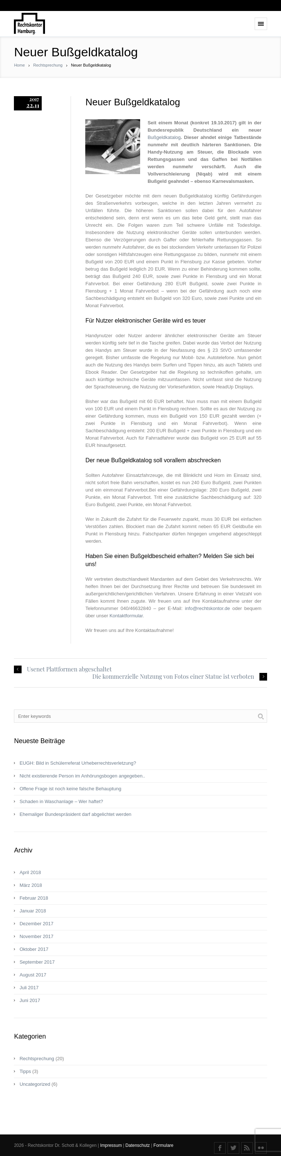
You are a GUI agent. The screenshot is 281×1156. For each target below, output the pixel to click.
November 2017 (36, 936)
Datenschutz (138, 1145)
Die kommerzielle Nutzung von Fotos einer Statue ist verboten (173, 676)
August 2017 (32, 975)
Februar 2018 (33, 898)
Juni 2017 (29, 1000)
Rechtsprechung (48, 65)
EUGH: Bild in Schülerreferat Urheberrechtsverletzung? (77, 763)
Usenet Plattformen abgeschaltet (69, 669)
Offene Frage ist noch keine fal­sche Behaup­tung (70, 788)
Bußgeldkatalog (163, 137)
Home (19, 65)
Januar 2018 (32, 911)
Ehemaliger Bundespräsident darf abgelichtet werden (75, 814)
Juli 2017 (28, 987)
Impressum (111, 1145)
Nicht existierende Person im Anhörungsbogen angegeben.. (82, 776)
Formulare (163, 1145)
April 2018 (30, 872)
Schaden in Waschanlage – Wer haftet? (61, 801)
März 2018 (30, 885)
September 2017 (37, 962)
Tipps (25, 1071)
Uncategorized (34, 1084)
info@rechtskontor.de (207, 608)
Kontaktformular (126, 615)
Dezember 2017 (36, 923)
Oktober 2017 (33, 949)
